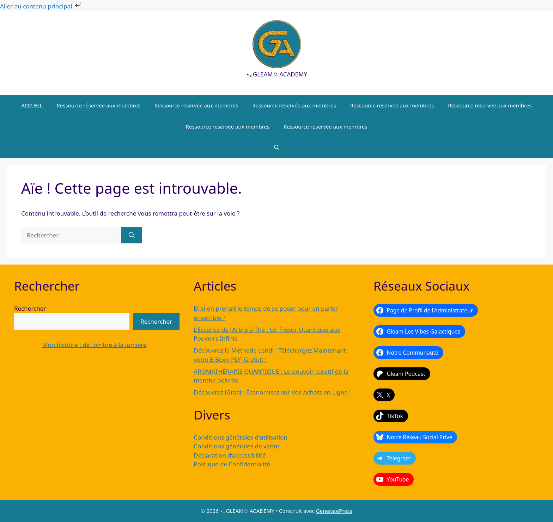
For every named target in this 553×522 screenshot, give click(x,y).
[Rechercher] (131, 235)
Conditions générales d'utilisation (240, 437)
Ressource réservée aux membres (98, 105)
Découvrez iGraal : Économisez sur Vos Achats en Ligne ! (272, 392)
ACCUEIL (31, 105)
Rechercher (30, 308)
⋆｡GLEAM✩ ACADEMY (276, 74)
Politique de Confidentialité (232, 464)
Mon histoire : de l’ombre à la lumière (94, 345)
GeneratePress (334, 510)
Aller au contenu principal (41, 6)
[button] (276, 147)
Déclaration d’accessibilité (230, 455)
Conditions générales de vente (236, 446)
